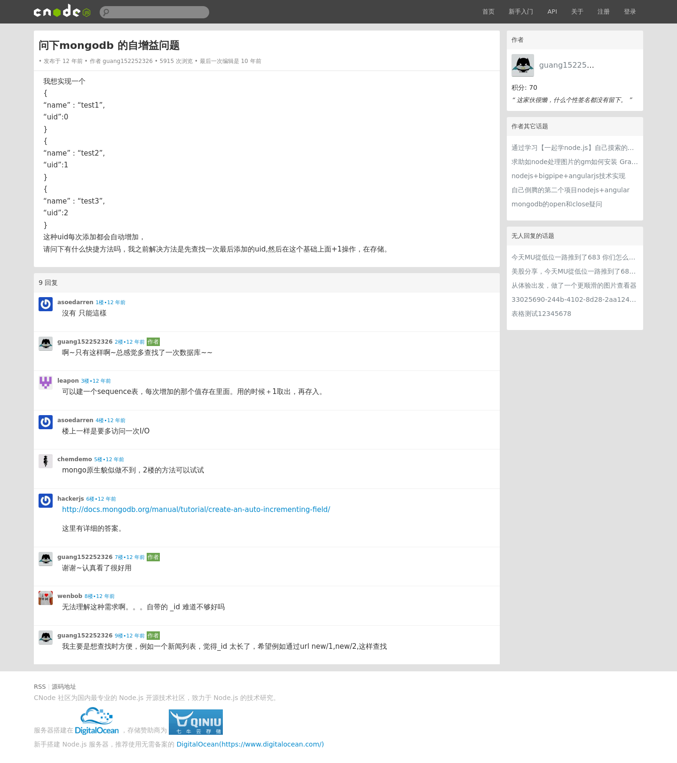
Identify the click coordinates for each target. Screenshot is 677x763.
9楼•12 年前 (130, 636)
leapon (68, 381)
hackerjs (70, 499)
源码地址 (64, 686)
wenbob (69, 596)
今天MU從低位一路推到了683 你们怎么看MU (575, 257)
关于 (577, 11)
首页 (488, 11)
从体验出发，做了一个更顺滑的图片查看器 (574, 285)
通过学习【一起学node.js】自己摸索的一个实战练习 (575, 147)
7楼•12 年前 (130, 557)
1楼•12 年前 (110, 302)
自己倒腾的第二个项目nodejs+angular (571, 190)
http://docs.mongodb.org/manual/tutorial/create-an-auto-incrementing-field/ (196, 509)
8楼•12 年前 (100, 596)
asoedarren (75, 302)
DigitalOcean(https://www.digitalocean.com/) (250, 744)
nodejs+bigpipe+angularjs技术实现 (568, 176)
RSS (40, 686)
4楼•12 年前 (110, 420)
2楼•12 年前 (130, 342)
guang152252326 (572, 65)
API (552, 11)
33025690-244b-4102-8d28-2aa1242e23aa (575, 299)
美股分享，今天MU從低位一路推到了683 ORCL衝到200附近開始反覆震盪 (575, 271)
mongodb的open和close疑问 (557, 204)
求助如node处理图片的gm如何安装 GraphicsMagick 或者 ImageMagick (575, 161)
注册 (604, 11)
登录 (630, 11)
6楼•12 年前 (101, 499)
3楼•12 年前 (96, 381)
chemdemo (74, 459)
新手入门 (521, 11)
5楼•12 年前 (109, 459)
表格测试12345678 (541, 313)
